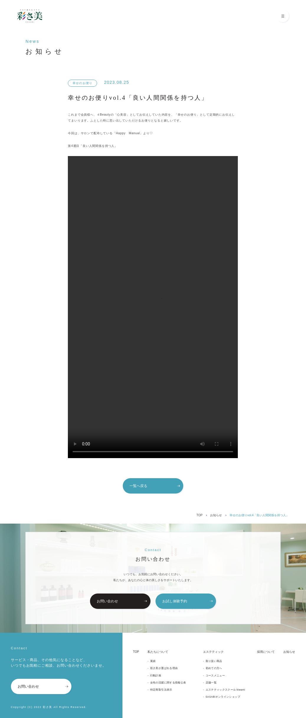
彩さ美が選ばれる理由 (164, 668)
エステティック (213, 651)
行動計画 (155, 675)
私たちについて (158, 651)
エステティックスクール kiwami (225, 689)
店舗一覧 (211, 682)
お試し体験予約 (187, 601)
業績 (153, 661)
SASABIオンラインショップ (223, 696)
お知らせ (216, 515)
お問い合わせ (122, 601)
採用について (266, 651)
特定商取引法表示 (161, 689)
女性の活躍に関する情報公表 (168, 682)
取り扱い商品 (214, 661)
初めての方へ (214, 668)
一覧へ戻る (155, 486)
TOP (200, 515)
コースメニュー (215, 675)
